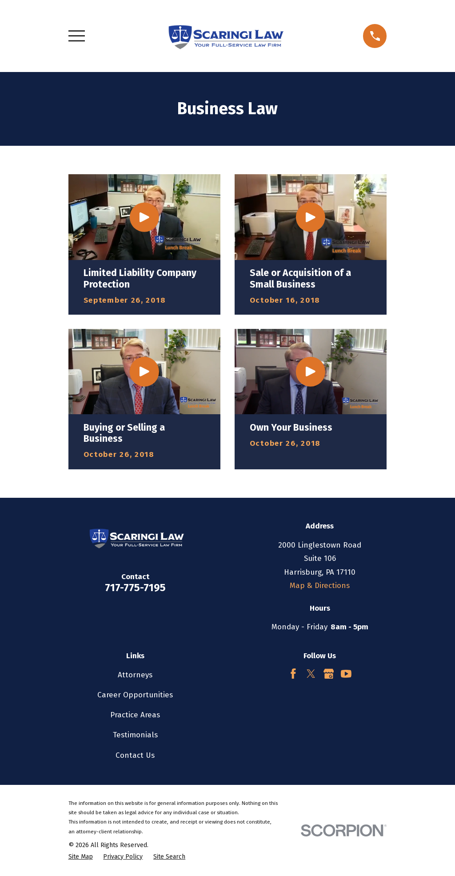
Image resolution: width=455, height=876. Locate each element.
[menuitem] (80, 857)
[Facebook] (293, 673)
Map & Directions (320, 585)
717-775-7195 (135, 587)
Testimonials (135, 735)
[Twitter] (311, 673)
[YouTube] (346, 673)
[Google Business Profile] (328, 673)
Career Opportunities (135, 695)
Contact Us (135, 755)
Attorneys (135, 675)
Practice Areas (135, 715)
